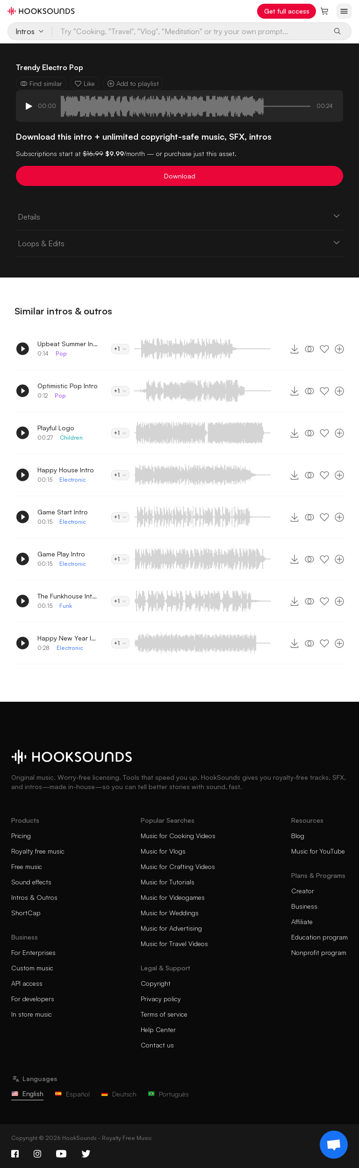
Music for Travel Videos (174, 943)
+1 (120, 348)
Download (179, 176)
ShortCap (26, 913)
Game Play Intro (61, 554)
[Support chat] (334, 1145)
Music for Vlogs (163, 851)
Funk (65, 605)
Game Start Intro (62, 512)
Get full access (286, 11)
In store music (31, 1014)
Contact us (157, 1045)
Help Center (158, 1029)
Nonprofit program (318, 952)
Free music (26, 866)
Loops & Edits (179, 243)
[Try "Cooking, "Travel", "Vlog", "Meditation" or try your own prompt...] (189, 31)
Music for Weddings (170, 913)
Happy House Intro (65, 470)
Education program (319, 937)
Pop (61, 353)
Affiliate (302, 922)
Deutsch (118, 1094)
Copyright (156, 983)
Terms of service (164, 1014)
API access (27, 983)
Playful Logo (55, 428)
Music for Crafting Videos (178, 866)
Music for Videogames (173, 897)
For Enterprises (33, 952)
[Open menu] (344, 11)
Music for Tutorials (167, 882)
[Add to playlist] (339, 349)
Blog (297, 836)
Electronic (72, 479)
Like (84, 83)
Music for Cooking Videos (178, 836)
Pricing (21, 836)
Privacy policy (161, 999)
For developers (32, 999)
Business (304, 906)
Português (168, 1094)
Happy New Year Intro (67, 638)
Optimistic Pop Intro (67, 386)
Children (71, 437)
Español (72, 1094)
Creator (302, 891)
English (27, 1093)
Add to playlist (133, 83)
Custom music (32, 968)
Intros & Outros (34, 897)
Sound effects (31, 882)
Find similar (41, 83)
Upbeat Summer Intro (67, 344)
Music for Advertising (171, 928)
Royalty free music (38, 851)
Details (179, 216)
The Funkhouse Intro (67, 596)
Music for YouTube (318, 851)
